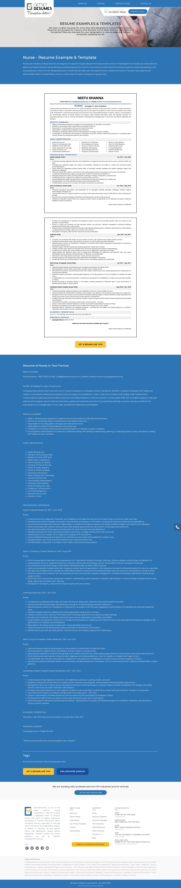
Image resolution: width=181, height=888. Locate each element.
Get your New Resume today (90, 792)
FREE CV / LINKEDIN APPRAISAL (90, 844)
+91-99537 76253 (117, 12)
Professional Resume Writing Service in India (39, 862)
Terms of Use (82, 886)
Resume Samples (99, 817)
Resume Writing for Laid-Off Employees (120, 867)
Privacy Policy (92, 886)
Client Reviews (98, 831)
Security (100, 886)
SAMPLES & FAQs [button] (122, 4)
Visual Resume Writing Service (95, 867)
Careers (73, 827)
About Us (73, 813)
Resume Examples (99, 820)
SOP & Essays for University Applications (61, 870)
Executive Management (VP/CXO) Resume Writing (103, 862)
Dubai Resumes (98, 827)
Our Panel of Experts (78, 824)
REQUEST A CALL (138, 11)
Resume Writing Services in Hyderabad (118, 872)
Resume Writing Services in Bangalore (90, 872)
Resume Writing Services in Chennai (37, 872)
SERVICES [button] (82, 4)
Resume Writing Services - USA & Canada (69, 867)
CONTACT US (145, 4)
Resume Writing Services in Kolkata (63, 872)
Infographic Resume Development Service (135, 862)
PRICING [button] (101, 4)
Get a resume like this (90, 344)
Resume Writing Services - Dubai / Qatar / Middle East (130, 864)
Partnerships (75, 831)
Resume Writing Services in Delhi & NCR (116, 870)
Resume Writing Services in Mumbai (143, 870)
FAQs (94, 813)
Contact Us (96, 834)
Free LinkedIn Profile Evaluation (81, 875)
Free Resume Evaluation (61, 875)
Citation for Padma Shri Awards (35, 870)
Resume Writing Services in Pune (144, 872)
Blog (94, 838)
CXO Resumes (98, 824)
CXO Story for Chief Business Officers (88, 870)
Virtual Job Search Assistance (145, 867)
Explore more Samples (72, 771)
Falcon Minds (75, 817)
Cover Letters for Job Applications (98, 864)
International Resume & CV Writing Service (70, 862)
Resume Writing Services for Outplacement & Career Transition (63, 864)
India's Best (74, 820)
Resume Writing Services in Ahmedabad (38, 875)
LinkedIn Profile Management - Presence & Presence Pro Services (114, 875)
